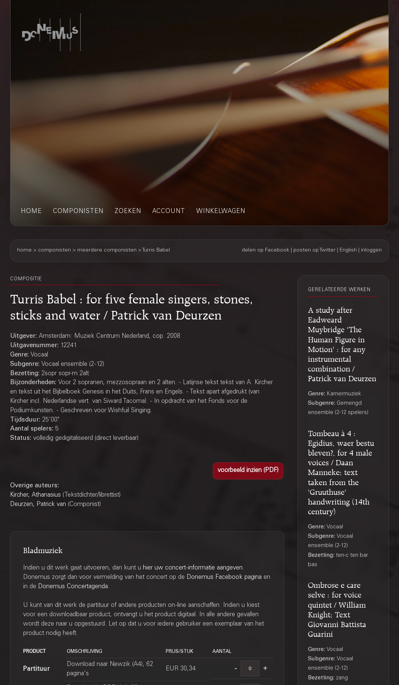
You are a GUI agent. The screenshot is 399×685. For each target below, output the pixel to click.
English (348, 250)
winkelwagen (220, 212)
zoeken (128, 212)
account (168, 212)
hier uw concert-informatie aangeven (193, 568)
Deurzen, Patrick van (38, 505)
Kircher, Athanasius (35, 495)
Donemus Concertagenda (73, 587)
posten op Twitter (314, 250)
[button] (248, 470)
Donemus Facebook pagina (224, 577)
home (31, 212)
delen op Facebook (265, 250)
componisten (78, 212)
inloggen (371, 250)
